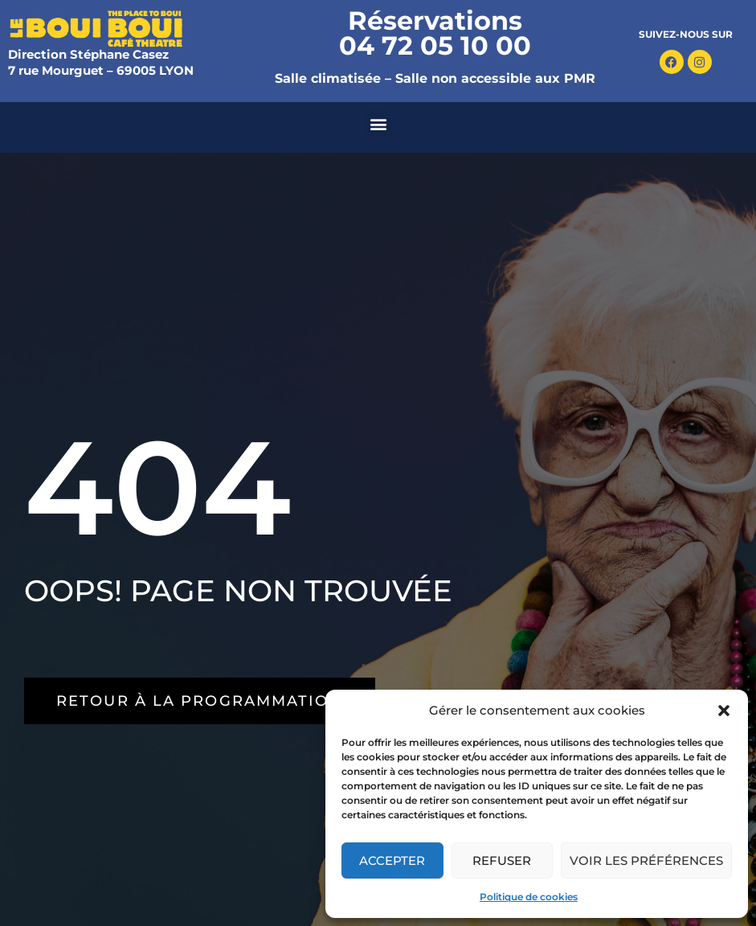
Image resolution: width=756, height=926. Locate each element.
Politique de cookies (529, 897)
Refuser (501, 860)
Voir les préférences (646, 860)
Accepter (392, 860)
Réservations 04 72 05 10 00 (435, 33)
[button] (724, 711)
